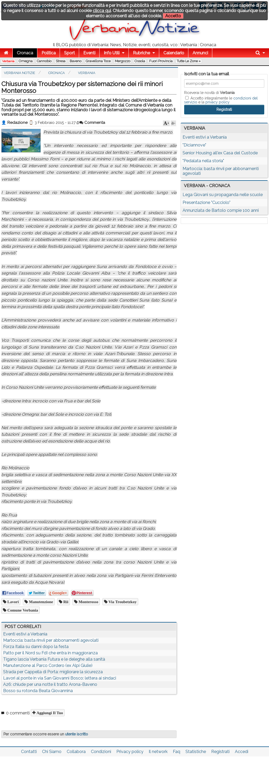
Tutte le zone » (189, 61)
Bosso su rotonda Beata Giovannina (38, 690)
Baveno (75, 61)
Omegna (26, 61)
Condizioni (101, 751)
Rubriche (141, 52)
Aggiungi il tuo (49, 713)
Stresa (60, 61)
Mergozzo (122, 61)
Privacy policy (129, 751)
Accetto (173, 15)
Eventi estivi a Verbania (25, 633)
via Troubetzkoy (122, 602)
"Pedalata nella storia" (203, 160)
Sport (69, 52)
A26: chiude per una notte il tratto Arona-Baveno (50, 684)
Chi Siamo (51, 751)
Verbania (8, 61)
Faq (176, 751)
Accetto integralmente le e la (221, 100)
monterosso (87, 602)
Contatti (29, 751)
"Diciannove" (194, 145)
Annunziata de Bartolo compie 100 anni (221, 210)
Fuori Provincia (161, 61)
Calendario (173, 52)
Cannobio (44, 61)
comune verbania (22, 610)
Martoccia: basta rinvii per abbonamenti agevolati (51, 640)
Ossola (139, 61)
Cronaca (25, 52)
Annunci (200, 52)
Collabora (76, 751)
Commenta (92, 122)
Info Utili (112, 52)
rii (65, 602)
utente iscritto (76, 734)
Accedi (241, 751)
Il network (158, 751)
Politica (49, 52)
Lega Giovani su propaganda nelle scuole (223, 194)
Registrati (220, 751)
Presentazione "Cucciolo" (206, 202)
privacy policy (217, 102)
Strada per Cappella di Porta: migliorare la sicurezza (53, 671)
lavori (12, 602)
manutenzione (40, 602)
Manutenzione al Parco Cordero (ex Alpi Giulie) (47, 665)
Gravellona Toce (98, 61)
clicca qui (102, 10)
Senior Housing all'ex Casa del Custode (220, 152)
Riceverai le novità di (209, 92)
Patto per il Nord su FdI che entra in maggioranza (50, 652)
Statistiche (195, 751)
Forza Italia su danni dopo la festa (36, 646)
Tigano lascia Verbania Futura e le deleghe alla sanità (54, 659)
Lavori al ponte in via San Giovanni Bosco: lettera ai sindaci (59, 678)
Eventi (89, 52)
